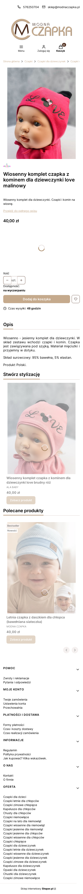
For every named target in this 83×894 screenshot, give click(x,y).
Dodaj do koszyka (37, 299)
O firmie (8, 779)
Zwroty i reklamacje (16, 678)
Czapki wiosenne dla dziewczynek (26, 853)
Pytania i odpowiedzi (17, 682)
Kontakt (8, 775)
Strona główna (11, 61)
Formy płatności (13, 725)
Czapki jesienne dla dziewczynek (25, 857)
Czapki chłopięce (14, 841)
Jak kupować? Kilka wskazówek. (25, 758)
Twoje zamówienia (15, 699)
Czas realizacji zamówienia (21, 733)
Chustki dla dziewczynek (19, 874)
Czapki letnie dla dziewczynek (23, 849)
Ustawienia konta (14, 703)
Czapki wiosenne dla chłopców (23, 837)
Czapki (28, 61)
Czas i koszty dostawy (18, 729)
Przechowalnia (12, 707)
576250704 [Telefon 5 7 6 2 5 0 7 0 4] (31, 7)
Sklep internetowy (37, 888)
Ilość (6, 273)
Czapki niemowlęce (16, 817)
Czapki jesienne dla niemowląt (23, 829)
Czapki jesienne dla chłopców (23, 833)
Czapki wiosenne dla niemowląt (24, 825)
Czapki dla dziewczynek (51, 61)
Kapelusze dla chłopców (19, 809)
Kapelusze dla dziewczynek (21, 865)
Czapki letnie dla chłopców (21, 801)
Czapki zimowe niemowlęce (21, 878)
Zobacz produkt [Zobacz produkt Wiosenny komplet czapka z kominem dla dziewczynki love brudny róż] (21, 500)
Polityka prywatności (17, 754)
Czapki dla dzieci (14, 796)
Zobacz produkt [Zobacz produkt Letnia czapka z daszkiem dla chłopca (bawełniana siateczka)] (21, 639)
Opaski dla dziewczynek (19, 869)
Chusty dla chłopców (17, 813)
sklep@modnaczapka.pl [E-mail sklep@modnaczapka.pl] (64, 7)
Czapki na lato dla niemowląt (22, 821)
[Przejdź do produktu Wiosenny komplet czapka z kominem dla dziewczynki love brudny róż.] (41, 428)
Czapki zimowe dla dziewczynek (25, 861)
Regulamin (10, 750)
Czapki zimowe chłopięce (20, 805)
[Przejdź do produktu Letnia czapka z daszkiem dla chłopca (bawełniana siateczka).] (41, 567)
